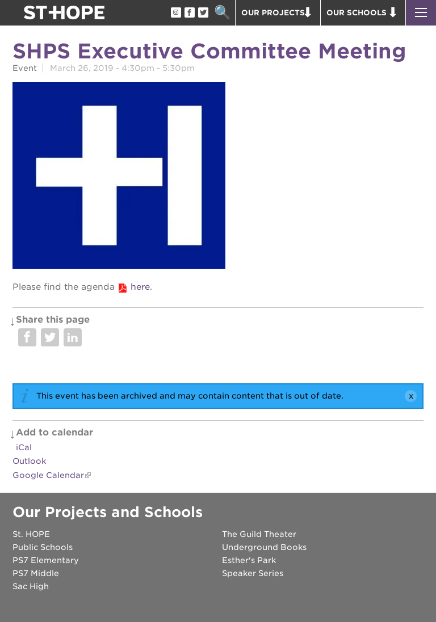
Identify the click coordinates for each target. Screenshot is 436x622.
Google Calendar (48, 475)
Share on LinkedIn (73, 337)
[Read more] (218, 177)
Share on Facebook (27, 337)
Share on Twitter (50, 337)
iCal (24, 447)
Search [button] (222, 13)
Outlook (29, 461)
